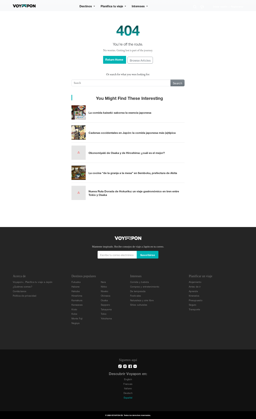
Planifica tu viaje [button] (112, 6)
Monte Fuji (77, 318)
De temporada (137, 291)
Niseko (104, 291)
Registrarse (237, 6)
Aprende (193, 291)
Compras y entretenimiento (144, 286)
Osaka (104, 300)
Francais (127, 383)
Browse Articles (140, 60)
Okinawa (105, 295)
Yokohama (106, 318)
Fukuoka (76, 282)
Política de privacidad (24, 295)
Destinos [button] (86, 6)
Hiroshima (76, 295)
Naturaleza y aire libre (142, 300)
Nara (103, 282)
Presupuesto (195, 300)
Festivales (135, 295)
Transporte (194, 309)
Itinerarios (194, 295)
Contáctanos (19, 291)
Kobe (74, 313)
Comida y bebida (139, 282)
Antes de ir (195, 286)
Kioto (74, 309)
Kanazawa (76, 304)
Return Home (114, 59)
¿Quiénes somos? (22, 286)
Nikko (104, 286)
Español (128, 397)
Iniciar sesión (220, 6)
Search (177, 83)
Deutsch (128, 393)
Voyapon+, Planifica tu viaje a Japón (32, 282)
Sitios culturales (138, 304)
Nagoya (75, 323)
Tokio (103, 313)
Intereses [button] (139, 6)
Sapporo (105, 304)
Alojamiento (195, 282)
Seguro (192, 304)
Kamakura (76, 300)
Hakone (75, 286)
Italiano (128, 388)
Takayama (106, 309)
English (128, 379)
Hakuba (75, 291)
